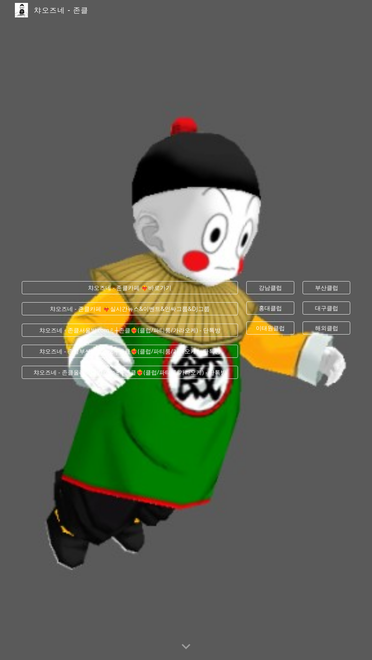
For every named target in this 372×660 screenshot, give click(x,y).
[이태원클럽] (270, 328)
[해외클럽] (326, 328)
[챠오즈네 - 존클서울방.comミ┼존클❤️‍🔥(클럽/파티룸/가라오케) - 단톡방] (130, 330)
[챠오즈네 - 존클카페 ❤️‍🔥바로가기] (130, 287)
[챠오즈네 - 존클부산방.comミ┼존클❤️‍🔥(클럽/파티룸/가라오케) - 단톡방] (130, 351)
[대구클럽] (326, 308)
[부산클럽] (326, 287)
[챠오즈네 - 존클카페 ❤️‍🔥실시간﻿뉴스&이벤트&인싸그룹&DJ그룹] (130, 309)
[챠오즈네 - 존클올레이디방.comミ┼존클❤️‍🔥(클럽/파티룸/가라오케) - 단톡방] (130, 372)
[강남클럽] (270, 287)
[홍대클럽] (270, 308)
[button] (186, 647)
